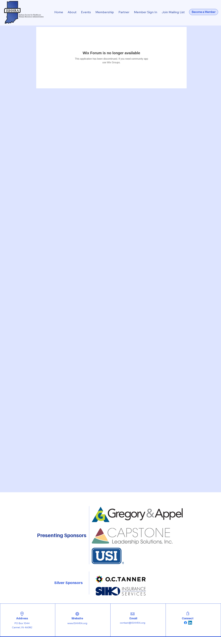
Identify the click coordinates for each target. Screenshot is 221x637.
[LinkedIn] (190, 623)
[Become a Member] (203, 12)
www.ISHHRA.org (77, 623)
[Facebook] (185, 623)
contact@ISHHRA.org (132, 622)
